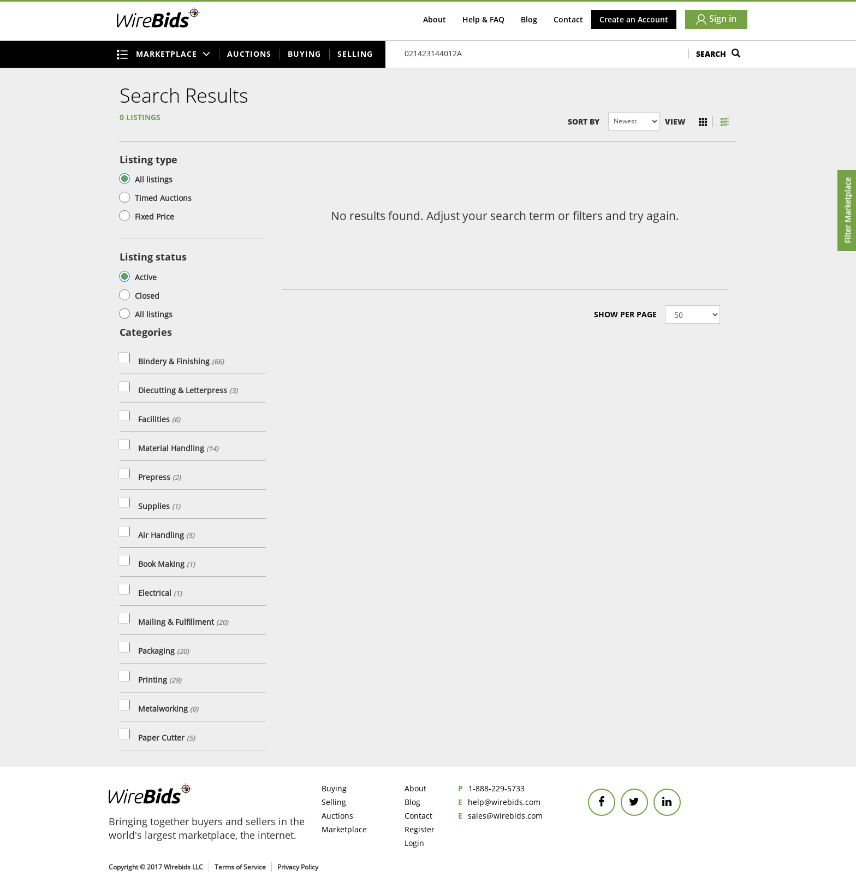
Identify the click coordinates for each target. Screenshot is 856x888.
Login (414, 843)
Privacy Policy (297, 867)
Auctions (249, 54)
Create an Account (633, 19)
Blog (529, 19)
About (434, 19)
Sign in (716, 19)
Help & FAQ (483, 19)
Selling (355, 54)
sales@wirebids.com (505, 815)
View (675, 121)
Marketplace (344, 829)
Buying (304, 54)
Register (420, 829)
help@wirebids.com (504, 802)
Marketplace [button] (164, 54)
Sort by (583, 121)
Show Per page (625, 314)
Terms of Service (240, 867)
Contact (568, 19)
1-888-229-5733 (496, 788)
